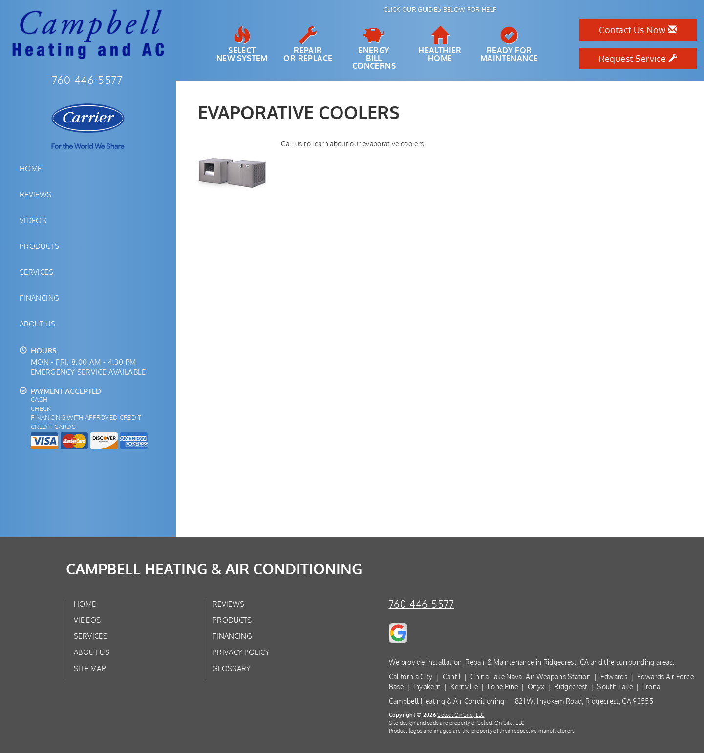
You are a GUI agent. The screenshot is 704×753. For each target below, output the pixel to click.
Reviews (36, 194)
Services (36, 271)
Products (39, 246)
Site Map (90, 668)
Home (31, 168)
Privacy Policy (241, 652)
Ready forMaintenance (509, 44)
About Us (37, 323)
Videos (33, 220)
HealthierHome (440, 44)
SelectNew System (242, 44)
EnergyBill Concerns (374, 48)
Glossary (232, 668)
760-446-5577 (421, 604)
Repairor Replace (307, 44)
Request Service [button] (638, 58)
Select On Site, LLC (460, 714)
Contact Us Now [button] (638, 29)
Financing (39, 297)
